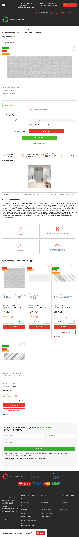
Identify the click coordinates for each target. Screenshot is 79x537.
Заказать (14, 327)
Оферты (21, 453)
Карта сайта (5, 516)
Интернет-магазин (28, 495)
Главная (4, 29)
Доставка (24, 513)
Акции (62, 506)
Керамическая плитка (47, 499)
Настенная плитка (46, 509)
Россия (16, 29)
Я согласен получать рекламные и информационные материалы (26, 458)
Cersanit (22, 29)
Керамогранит (45, 502)
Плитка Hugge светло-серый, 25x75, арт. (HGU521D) (37, 296)
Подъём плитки (69, 155)
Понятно (40, 533)
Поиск (4, 519)
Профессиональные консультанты (32, 155)
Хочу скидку (38, 137)
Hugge (28, 29)
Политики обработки (10, 455)
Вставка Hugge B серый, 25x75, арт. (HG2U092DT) (12, 374)
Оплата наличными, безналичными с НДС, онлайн (51, 155)
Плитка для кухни (46, 516)
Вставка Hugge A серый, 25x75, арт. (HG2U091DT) (63, 296)
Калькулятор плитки (8, 93)
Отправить (39, 449)
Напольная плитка (46, 506)
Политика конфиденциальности (28, 524)
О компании (25, 502)
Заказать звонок (70, 5)
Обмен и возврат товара (28, 520)
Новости (24, 499)
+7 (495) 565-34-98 (25, 6)
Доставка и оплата (67, 195)
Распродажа (64, 509)
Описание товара (11, 195)
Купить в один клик (39, 143)
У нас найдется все (67, 495)
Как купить (24, 506)
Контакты (24, 509)
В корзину (46, 131)
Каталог (43, 495)
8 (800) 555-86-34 (49, 6)
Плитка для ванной (47, 513)
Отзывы (52, 195)
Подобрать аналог (7, 90)
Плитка (10, 29)
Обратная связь (26, 516)
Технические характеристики (33, 195)
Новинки (62, 499)
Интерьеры (63, 502)
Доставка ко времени (10, 155)
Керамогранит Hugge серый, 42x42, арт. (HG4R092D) (14, 296)
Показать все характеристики (11, 88)
